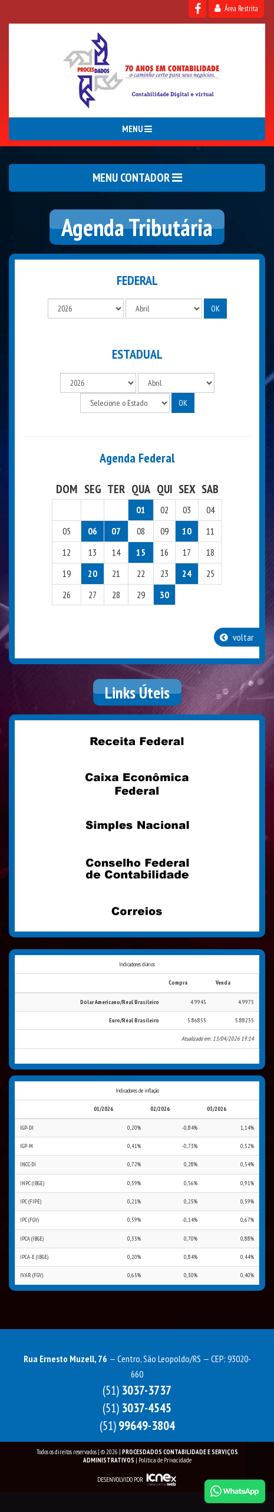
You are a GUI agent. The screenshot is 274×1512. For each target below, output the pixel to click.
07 (116, 531)
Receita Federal (137, 741)
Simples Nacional (137, 826)
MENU (137, 129)
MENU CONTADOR (137, 177)
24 (187, 573)
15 (141, 552)
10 (187, 531)
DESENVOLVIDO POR (120, 1479)
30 (164, 595)
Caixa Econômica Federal (137, 783)
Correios (137, 911)
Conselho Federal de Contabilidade (137, 868)
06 (92, 531)
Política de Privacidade (165, 1460)
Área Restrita (236, 9)
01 (141, 510)
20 (92, 573)
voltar (236, 637)
